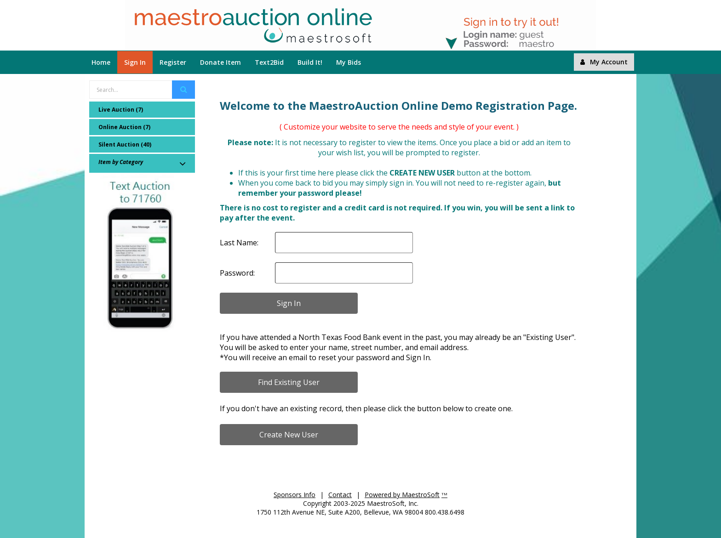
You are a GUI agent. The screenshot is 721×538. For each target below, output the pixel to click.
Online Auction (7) (124, 127)
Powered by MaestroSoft (402, 494)
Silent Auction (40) (124, 144)
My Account (604, 61)
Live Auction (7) (120, 109)
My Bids (348, 62)
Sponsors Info (294, 494)
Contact (340, 494)
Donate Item (220, 62)
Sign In (135, 62)
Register (173, 62)
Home (101, 62)
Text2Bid (269, 62)
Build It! (310, 62)
